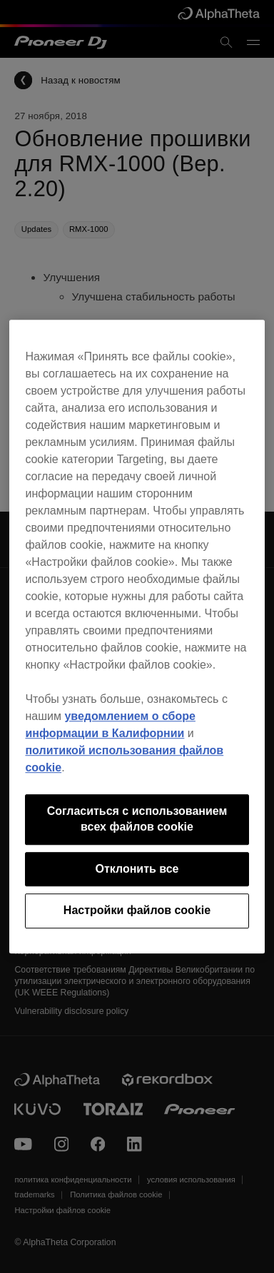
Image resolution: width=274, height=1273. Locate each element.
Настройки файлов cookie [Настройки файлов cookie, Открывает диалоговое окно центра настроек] (137, 910)
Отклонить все (136, 869)
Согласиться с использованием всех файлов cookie (137, 819)
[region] (136, 636)
